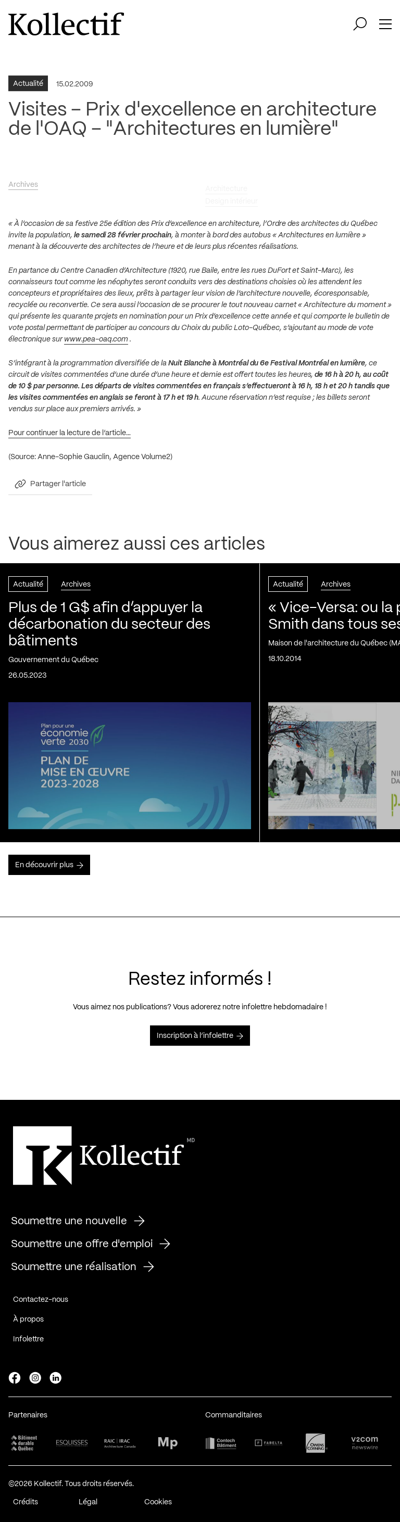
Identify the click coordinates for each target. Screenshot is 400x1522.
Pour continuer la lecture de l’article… (69, 435)
